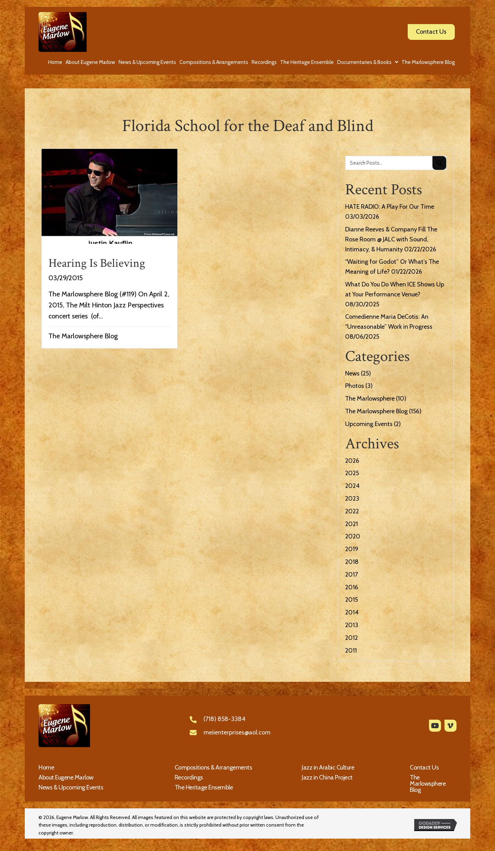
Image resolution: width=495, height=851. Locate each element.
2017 (351, 574)
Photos (354, 386)
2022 (352, 511)
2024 (352, 486)
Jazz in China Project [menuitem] (327, 777)
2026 (352, 461)
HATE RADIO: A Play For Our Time (389, 206)
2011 (351, 650)
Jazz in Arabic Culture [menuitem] (328, 767)
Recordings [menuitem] (189, 777)
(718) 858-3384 (224, 719)
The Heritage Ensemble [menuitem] (204, 787)
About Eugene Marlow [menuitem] (66, 777)
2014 (352, 612)
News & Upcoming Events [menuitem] (70, 787)
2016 (351, 587)
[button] (435, 726)
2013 (351, 625)
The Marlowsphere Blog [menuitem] (428, 784)
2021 (351, 524)
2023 (352, 498)
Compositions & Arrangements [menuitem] (213, 767)
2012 (351, 638)
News (352, 373)
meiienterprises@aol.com (237, 732)
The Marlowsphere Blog (83, 336)
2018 (352, 562)
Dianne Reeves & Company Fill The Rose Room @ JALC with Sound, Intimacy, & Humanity (391, 239)
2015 (351, 599)
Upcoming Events (369, 424)
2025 (352, 473)
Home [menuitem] (46, 767)
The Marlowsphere (370, 398)
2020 (352, 536)
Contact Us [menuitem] (424, 767)
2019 (351, 549)
